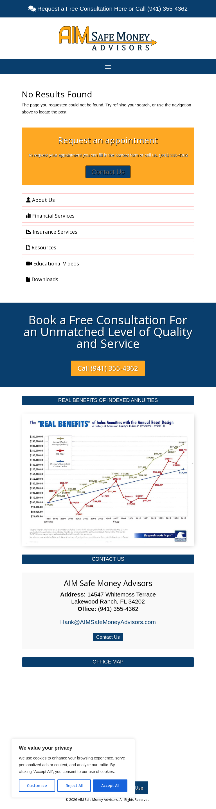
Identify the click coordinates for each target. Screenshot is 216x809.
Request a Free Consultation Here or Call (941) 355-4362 (112, 8)
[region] (73, 768)
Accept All (110, 785)
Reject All (74, 785)
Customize (37, 785)
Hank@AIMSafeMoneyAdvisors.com (108, 622)
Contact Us (108, 172)
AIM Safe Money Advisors (108, 583)
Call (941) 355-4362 (108, 368)
